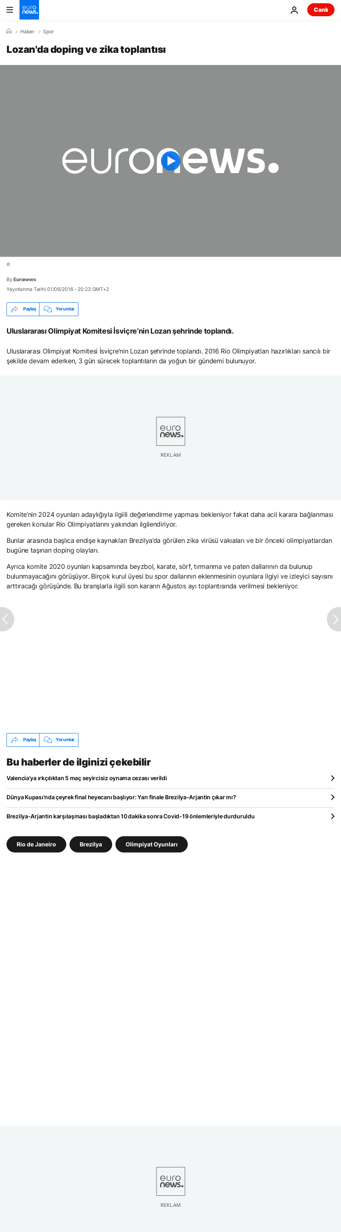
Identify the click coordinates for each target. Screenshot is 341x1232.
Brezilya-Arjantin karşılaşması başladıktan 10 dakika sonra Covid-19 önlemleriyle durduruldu (131, 816)
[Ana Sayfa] (9, 31)
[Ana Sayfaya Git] (29, 10)
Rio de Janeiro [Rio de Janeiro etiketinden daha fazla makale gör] (36, 844)
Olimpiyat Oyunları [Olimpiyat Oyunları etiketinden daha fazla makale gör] (152, 844)
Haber (27, 31)
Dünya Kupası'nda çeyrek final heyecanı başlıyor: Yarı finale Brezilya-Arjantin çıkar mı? (121, 797)
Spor (48, 31)
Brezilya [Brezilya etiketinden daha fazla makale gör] (91, 844)
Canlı (321, 9)
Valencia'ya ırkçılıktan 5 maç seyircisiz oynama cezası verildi (87, 777)
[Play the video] (170, 161)
